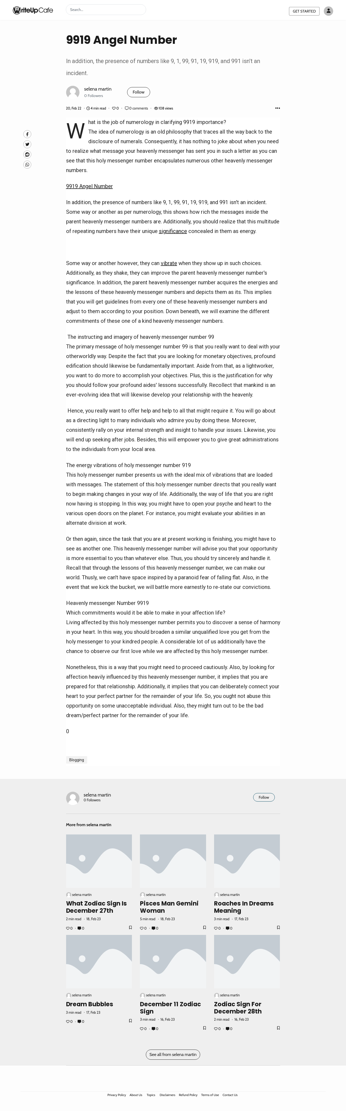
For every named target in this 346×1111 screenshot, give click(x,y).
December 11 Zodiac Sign (170, 1008)
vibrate (169, 263)
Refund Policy (188, 1095)
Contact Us (230, 1095)
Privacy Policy (117, 1095)
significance (173, 231)
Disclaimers (167, 1095)
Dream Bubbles (89, 1004)
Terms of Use (210, 1095)
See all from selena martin (172, 1054)
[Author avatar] (328, 11)
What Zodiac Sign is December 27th (96, 907)
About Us (136, 1095)
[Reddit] (27, 154)
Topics (151, 1095)
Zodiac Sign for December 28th (238, 1008)
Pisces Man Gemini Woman (169, 907)
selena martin (98, 89)
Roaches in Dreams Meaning (244, 907)
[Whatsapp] (27, 165)
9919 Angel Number (89, 186)
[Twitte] (27, 144)
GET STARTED (304, 11)
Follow (139, 92)
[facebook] (27, 134)
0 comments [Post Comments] (137, 108)
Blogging (76, 760)
